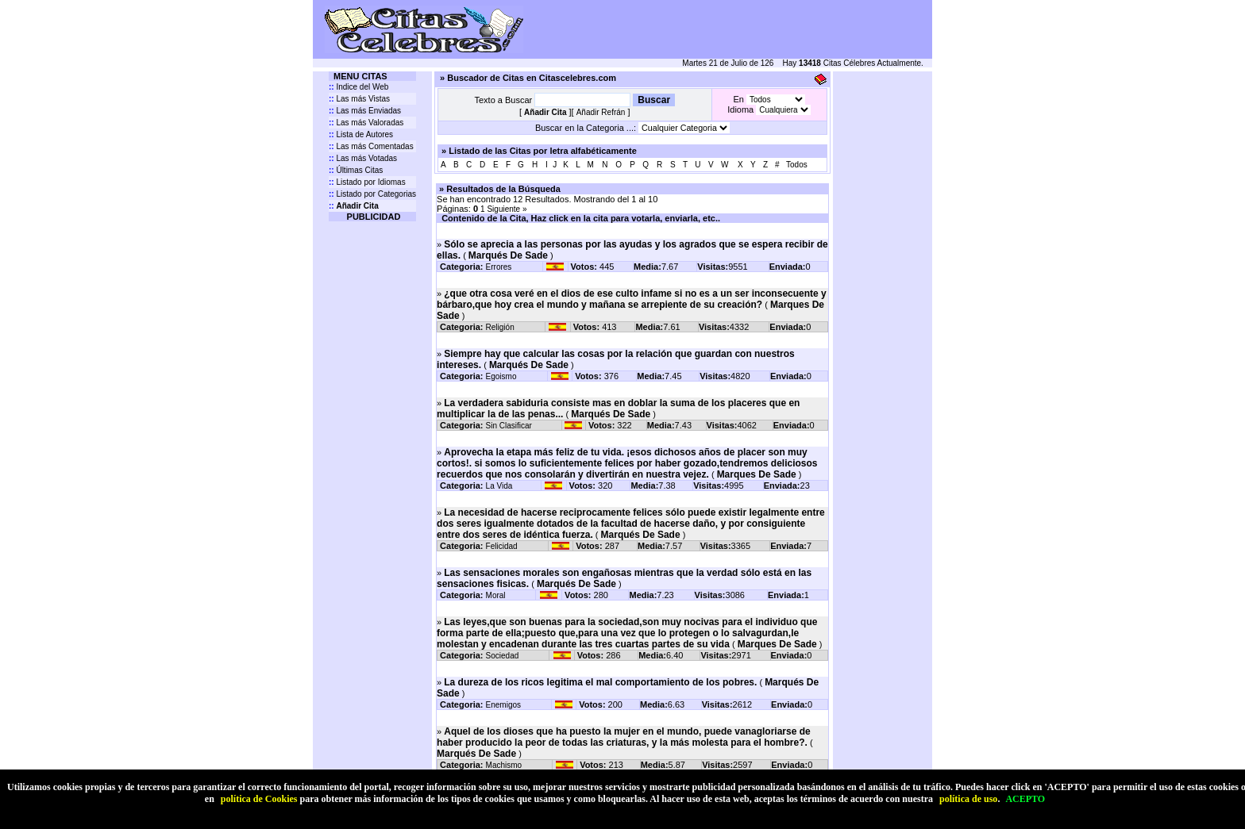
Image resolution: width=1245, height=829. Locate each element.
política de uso (968, 798)
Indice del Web (358, 87)
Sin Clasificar (509, 425)
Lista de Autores (361, 134)
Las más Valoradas (366, 122)
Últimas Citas (356, 170)
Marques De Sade (756, 474)
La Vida (499, 486)
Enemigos (503, 704)
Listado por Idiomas (367, 182)
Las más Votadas (363, 158)
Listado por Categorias (372, 194)
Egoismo (501, 376)
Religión (500, 327)
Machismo (504, 765)
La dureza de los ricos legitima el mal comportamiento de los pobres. (600, 682)
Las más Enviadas (365, 110)
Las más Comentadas (371, 146)
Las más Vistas (359, 98)
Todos (797, 164)
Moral (496, 595)
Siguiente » (506, 209)
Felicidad (502, 546)
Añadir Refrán (601, 112)
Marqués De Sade (508, 255)
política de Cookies (259, 798)
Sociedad (502, 655)
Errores (499, 267)
